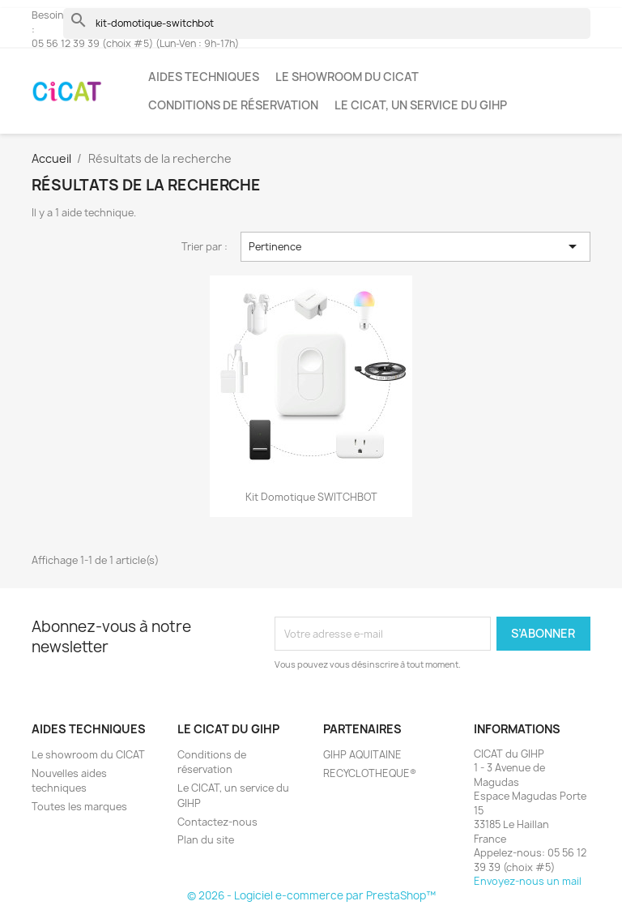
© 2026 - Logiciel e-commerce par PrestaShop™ (311, 895)
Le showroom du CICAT (347, 76)
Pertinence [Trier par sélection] (415, 246)
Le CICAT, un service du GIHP (420, 105)
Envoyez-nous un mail (528, 881)
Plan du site (205, 840)
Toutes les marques (79, 807)
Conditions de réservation (233, 105)
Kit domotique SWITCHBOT (311, 497)
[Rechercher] (326, 23)
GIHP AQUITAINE (362, 755)
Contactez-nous (217, 822)
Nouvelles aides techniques (69, 781)
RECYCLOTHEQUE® (369, 773)
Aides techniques (203, 76)
